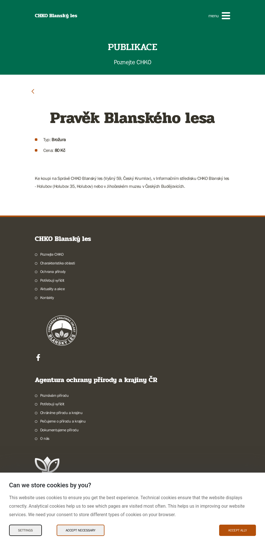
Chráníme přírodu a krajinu (61, 412)
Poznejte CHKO (52, 254)
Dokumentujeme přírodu (59, 430)
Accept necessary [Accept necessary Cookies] (80, 530)
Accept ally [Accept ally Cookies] (237, 530)
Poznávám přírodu (54, 395)
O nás (45, 438)
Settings (25, 530)
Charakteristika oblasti (57, 263)
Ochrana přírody (53, 271)
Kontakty (47, 297)
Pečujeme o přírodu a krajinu (63, 421)
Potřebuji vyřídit (52, 280)
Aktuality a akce (52, 288)
